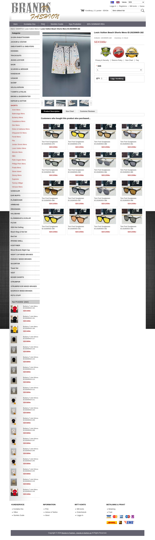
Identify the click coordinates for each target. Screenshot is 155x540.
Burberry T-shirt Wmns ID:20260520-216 (30, 348)
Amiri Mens (16, 110)
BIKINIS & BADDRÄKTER (21, 96)
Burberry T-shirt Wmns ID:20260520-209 (30, 419)
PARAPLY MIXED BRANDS (21, 259)
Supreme (15, 179)
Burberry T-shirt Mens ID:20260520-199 (30, 490)
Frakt (110, 512)
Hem (16, 24)
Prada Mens (16, 168)
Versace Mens (17, 187)
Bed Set (14, 236)
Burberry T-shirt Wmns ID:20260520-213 (30, 378)
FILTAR (13, 223)
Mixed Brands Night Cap (20, 250)
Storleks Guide (19, 515)
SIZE (99, 66)
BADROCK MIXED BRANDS (21, 291)
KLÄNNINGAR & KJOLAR (21, 218)
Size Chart (129, 60)
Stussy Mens (17, 175)
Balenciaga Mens (18, 114)
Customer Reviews (87, 111)
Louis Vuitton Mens (32, 29)
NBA (14, 156)
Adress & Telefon (51, 512)
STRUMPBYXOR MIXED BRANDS (24, 286)
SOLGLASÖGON (17, 87)
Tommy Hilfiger (17, 183)
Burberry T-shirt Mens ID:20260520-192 (30, 307)
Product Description (52, 111)
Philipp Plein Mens (19, 164)
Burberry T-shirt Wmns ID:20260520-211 (30, 398)
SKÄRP (14, 83)
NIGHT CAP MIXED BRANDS (22, 255)
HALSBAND (15, 214)
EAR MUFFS (15, 196)
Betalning (112, 509)
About (47, 515)
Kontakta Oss (18, 509)
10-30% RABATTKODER (20, 37)
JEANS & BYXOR (17, 60)
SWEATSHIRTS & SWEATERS (22, 46)
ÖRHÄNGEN (15, 209)
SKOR (13, 65)
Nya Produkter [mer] (20, 302)
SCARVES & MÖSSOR (19, 69)
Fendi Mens (16, 137)
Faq (137, 60)
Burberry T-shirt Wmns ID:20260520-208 (30, 429)
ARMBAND (15, 205)
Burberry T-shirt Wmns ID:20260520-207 (30, 439)
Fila (13, 141)
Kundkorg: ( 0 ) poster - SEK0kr (96, 11)
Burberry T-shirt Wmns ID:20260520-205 (30, 460)
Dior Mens (16, 125)
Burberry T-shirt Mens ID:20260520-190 (30, 327)
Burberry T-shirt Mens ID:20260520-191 (30, 317)
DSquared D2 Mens (19, 133)
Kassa (142, 6)
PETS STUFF (16, 295)
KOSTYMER (15, 245)
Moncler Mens (17, 152)
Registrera (123, 6)
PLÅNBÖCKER (16, 200)
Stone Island (16, 171)
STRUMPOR (15, 282)
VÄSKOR (14, 78)
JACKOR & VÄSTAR (18, 42)
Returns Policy (117, 60)
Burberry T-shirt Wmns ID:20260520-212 (30, 388)
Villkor (16, 512)
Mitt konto (133, 6)
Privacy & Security (102, 60)
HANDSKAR (15, 74)
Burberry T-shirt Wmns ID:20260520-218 (30, 480)
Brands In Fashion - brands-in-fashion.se (76, 533)
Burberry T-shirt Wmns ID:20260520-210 (30, 409)
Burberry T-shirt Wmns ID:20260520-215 (30, 358)
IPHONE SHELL (17, 241)
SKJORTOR (15, 264)
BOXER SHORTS (17, 277)
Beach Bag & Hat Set (19, 232)
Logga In (113, 6)
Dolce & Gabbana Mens (21, 129)
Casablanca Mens (18, 121)
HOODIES (14, 51)
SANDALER (15, 191)
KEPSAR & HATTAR (18, 101)
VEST (13, 273)
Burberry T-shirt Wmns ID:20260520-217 (30, 337)
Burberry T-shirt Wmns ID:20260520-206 (30, 449)
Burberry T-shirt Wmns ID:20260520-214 (30, 368)
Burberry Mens (17, 117)
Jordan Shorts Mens (19, 144)
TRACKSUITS (16, 56)
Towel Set (14, 268)
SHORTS (19, 29)
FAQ (46, 509)
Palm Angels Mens (19, 160)
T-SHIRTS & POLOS (18, 92)
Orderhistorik (81, 512)
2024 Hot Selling (17, 227)
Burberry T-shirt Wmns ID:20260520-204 (30, 470)
